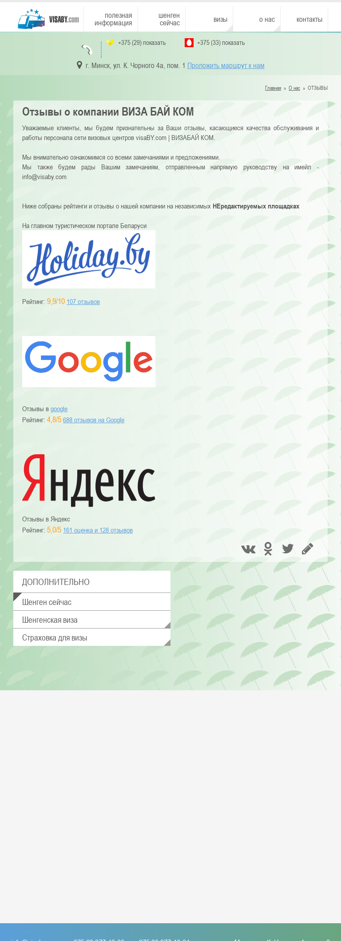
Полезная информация (113, 19)
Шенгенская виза (50, 619)
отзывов (98, 530)
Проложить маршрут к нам (226, 65)
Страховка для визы (54, 637)
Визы (220, 19)
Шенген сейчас (169, 19)
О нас (267, 19)
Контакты (309, 19)
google (59, 408)
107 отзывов (83, 301)
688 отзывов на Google (93, 419)
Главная (273, 88)
